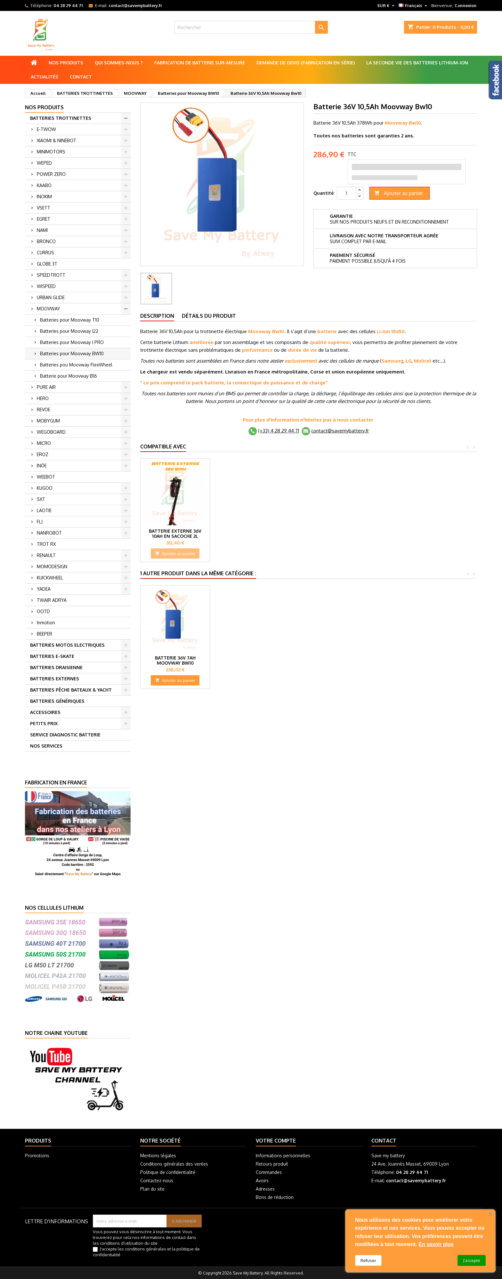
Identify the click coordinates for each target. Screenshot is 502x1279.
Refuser (368, 1260)
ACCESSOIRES (45, 712)
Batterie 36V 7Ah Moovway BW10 (175, 660)
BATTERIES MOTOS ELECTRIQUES (67, 645)
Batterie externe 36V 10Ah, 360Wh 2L (175, 533)
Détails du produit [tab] (209, 316)
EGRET (43, 219)
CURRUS (45, 252)
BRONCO (46, 241)
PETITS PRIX (44, 723)
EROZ (42, 454)
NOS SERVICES (46, 746)
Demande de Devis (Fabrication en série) (305, 62)
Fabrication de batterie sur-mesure (199, 62)
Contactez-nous (156, 1180)
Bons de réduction (275, 1197)
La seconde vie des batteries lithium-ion (417, 62)
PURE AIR (46, 387)
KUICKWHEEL (50, 577)
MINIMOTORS (51, 151)
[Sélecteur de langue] (414, 5)
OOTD (43, 611)
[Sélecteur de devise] (386, 5)
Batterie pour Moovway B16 (68, 376)
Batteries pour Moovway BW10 (72, 353)
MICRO (44, 443)
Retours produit (272, 1164)
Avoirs (262, 1180)
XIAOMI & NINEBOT (56, 140)
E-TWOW (46, 129)
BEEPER (44, 633)
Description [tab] (157, 316)
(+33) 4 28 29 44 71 (278, 431)
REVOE (43, 409)
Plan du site (152, 1189)
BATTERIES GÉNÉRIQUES (57, 701)
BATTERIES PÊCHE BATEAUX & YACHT (71, 690)
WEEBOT (46, 477)
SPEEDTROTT (51, 275)
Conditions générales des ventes (174, 1164)
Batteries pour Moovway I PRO (72, 342)
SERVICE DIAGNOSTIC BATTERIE (65, 734)
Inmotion (46, 622)
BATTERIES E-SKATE (52, 656)
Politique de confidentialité (167, 1172)
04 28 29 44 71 (68, 5)
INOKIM (44, 196)
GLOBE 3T (47, 263)
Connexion (465, 5)
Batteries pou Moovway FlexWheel (76, 364)
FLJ (40, 521)
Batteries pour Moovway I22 (69, 331)
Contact (81, 76)
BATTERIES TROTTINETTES (60, 118)
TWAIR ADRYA (52, 600)
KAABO (44, 185)
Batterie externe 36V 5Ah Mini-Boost (245, 533)
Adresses (265, 1189)
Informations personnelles (283, 1155)
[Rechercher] (251, 27)
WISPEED (46, 286)
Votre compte (276, 1140)
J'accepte (471, 1260)
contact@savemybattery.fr (135, 5)
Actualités (44, 76)
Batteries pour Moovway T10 (69, 320)
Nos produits (66, 62)
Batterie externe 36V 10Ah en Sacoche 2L (314, 533)
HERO (43, 398)
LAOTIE (44, 510)
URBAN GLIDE (51, 297)
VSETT (43, 207)
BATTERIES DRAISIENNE (56, 667)
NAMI (42, 230)
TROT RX (46, 544)
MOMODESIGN (52, 566)
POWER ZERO (51, 174)
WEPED (44, 163)
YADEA (44, 589)
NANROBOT (49, 533)
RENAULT (46, 555)
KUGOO (45, 488)
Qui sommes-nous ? (119, 62)
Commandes (269, 1172)
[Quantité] (346, 193)
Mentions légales (158, 1155)
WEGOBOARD (51, 432)
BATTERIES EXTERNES (54, 678)
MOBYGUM (48, 420)
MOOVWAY (48, 308)
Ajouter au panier (398, 193)
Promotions (37, 1155)
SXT (41, 499)
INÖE (42, 465)
